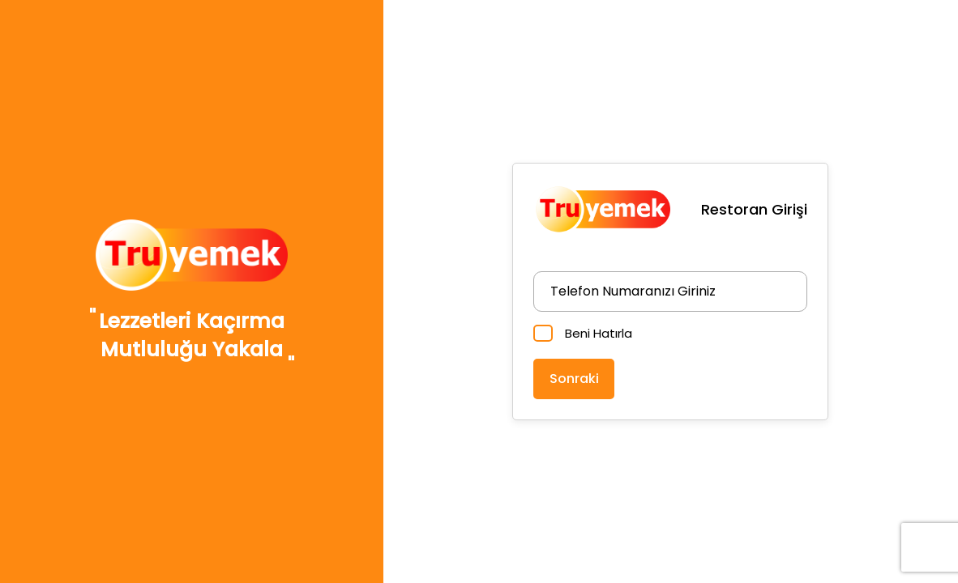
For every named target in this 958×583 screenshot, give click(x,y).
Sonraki (574, 378)
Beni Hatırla (598, 333)
